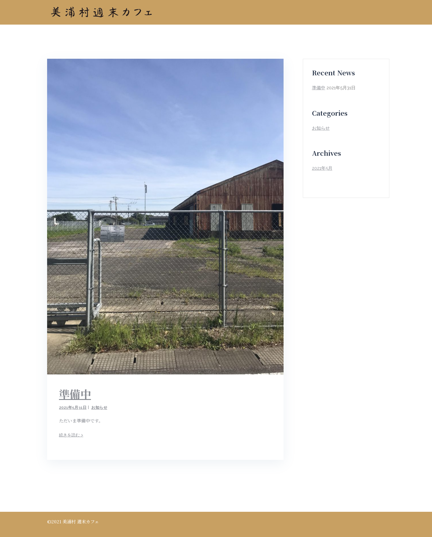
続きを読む (71, 435)
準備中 (75, 393)
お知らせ (99, 407)
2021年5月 (322, 168)
